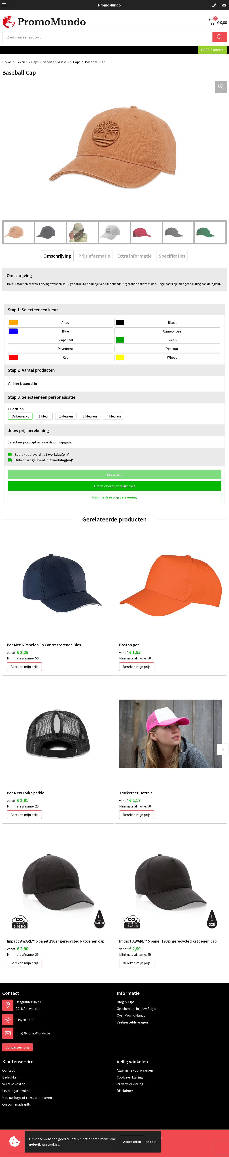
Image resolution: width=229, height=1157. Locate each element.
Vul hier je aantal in (22, 383)
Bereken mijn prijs (24, 666)
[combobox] (107, 37)
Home (7, 62)
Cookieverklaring (130, 1077)
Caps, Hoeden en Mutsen (50, 62)
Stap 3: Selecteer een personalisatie (41, 397)
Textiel (21, 62)
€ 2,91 (17, 800)
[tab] (57, 255)
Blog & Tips (125, 1002)
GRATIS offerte (212, 49)
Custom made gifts (16, 1104)
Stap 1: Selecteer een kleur (33, 309)
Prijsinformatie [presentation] (94, 256)
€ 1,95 (129, 652)
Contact (8, 1070)
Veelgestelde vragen (132, 1022)
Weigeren (151, 1141)
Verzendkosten (13, 1084)
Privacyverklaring (130, 1084)
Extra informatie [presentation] (134, 256)
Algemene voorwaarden (135, 1070)
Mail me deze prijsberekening (114, 497)
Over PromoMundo (131, 1015)
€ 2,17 (129, 800)
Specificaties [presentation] (172, 256)
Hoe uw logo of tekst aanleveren (27, 1097)
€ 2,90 (17, 948)
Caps (77, 62)
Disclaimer (125, 1090)
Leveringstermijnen (17, 1090)
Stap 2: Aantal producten (31, 370)
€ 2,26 (17, 652)
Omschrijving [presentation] (57, 256)
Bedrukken (10, 1077)
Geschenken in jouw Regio (136, 1008)
